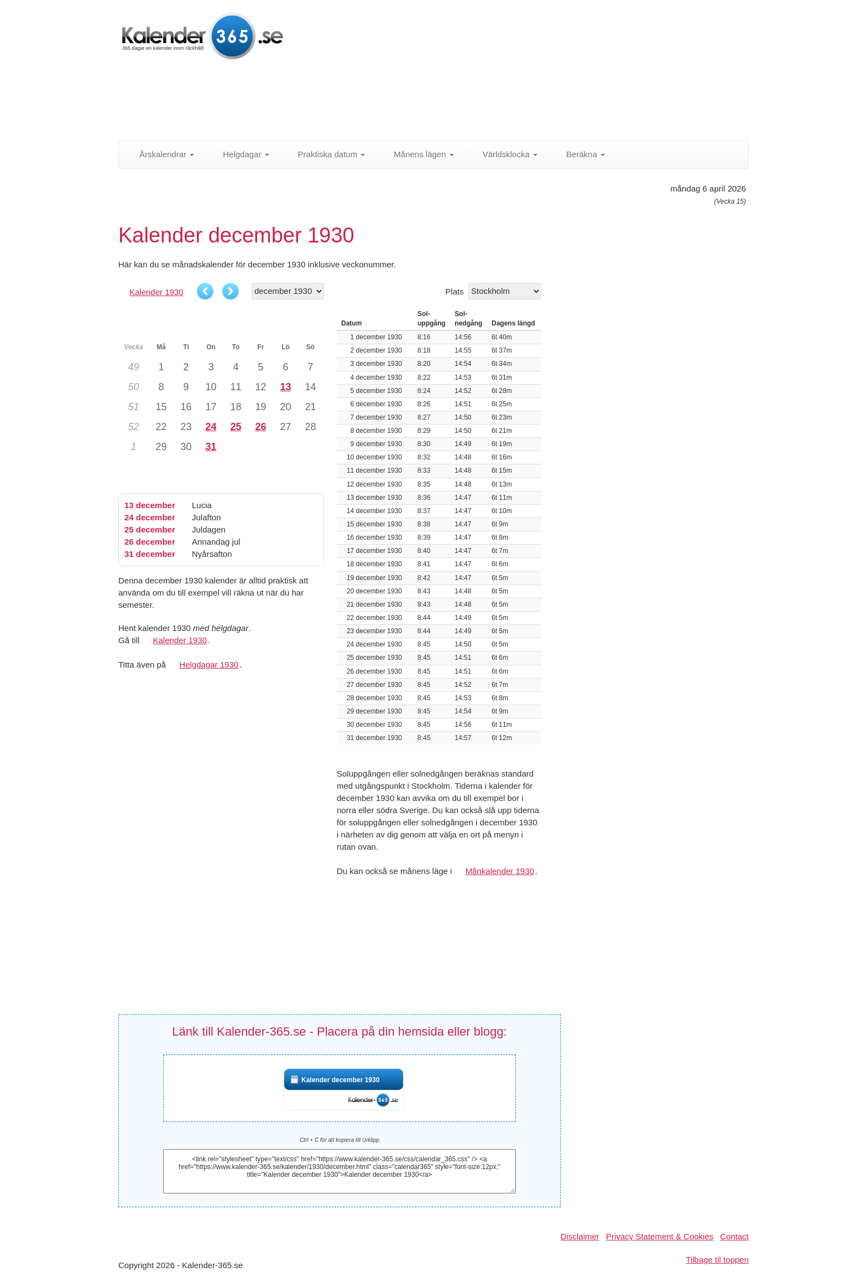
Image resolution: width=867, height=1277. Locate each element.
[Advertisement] (386, 102)
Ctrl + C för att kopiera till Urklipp (339, 1140)
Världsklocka (504, 154)
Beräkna (579, 154)
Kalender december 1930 (340, 1080)
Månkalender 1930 (500, 871)
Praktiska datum (325, 154)
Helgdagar (240, 154)
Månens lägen (417, 154)
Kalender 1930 (156, 292)
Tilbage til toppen (717, 1259)
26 (260, 426)
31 (210, 446)
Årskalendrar (160, 154)
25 (235, 426)
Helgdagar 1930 (208, 664)
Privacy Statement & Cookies (659, 1236)
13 (285, 386)
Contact (734, 1236)
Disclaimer (580, 1236)
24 (210, 426)
